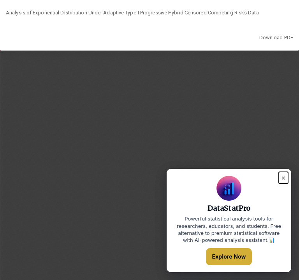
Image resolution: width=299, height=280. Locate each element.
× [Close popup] (283, 177)
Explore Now (229, 256)
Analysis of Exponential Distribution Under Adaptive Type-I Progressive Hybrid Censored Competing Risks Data (132, 13)
